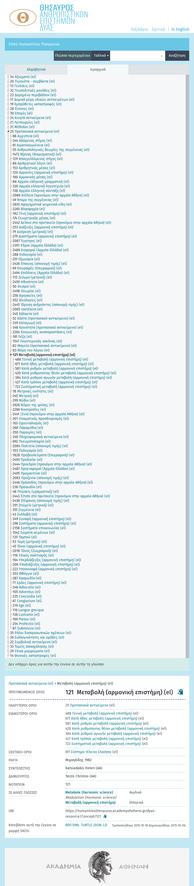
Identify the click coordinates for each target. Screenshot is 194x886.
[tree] (97, 366)
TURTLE (86, 825)
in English (180, 29)
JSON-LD (100, 825)
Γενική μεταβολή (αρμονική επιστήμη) (98, 713)
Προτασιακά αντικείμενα (86, 705)
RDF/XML (72, 825)
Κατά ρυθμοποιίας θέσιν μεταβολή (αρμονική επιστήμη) (112, 728)
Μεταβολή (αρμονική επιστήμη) (90, 802)
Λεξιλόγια (139, 29)
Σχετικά (158, 29)
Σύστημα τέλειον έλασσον (88, 752)
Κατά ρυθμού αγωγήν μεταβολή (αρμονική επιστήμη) (110, 734)
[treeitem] (25, 77)
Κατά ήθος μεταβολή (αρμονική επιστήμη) (101, 718)
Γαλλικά (101, 55)
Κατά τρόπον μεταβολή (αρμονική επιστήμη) (103, 739)
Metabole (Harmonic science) (89, 792)
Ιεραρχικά (98, 69)
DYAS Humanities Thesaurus (34, 44)
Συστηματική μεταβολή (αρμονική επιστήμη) (103, 744)
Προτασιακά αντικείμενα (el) (31, 683)
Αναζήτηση (177, 55)
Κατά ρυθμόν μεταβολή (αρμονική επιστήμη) (103, 723)
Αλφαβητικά (36, 69)
